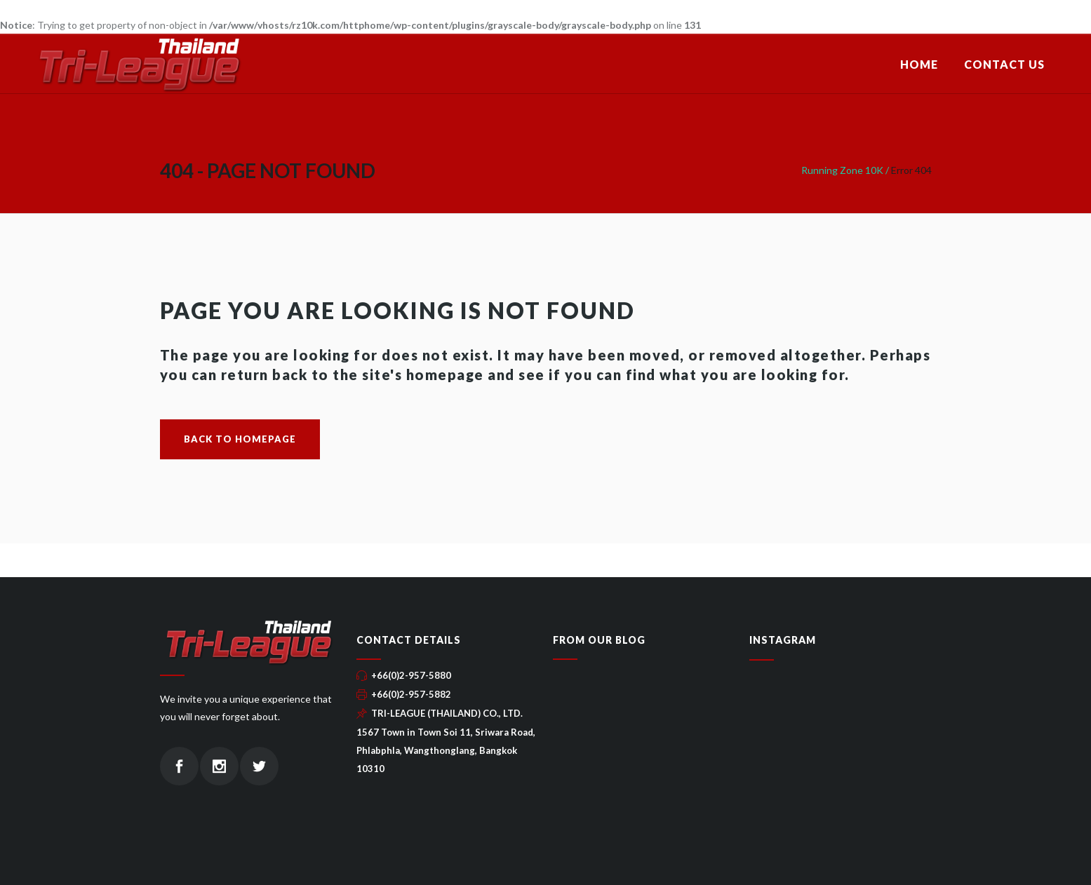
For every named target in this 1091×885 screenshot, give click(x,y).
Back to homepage (240, 439)
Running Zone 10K (842, 170)
